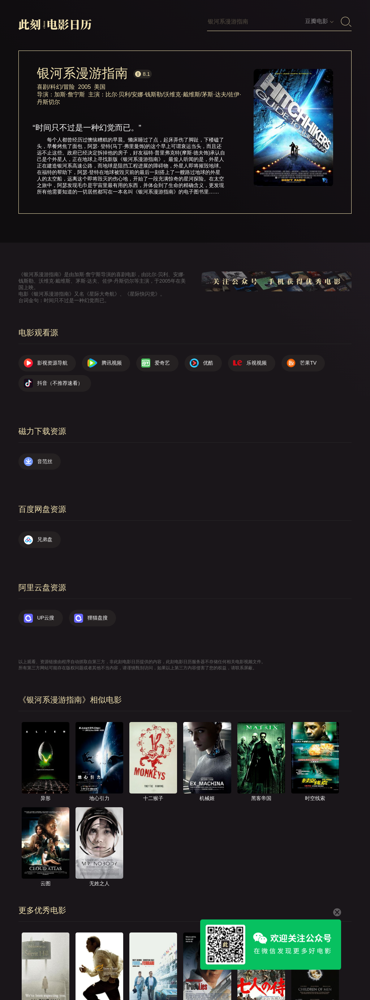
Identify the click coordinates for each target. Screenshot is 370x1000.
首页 (91, 972)
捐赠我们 (276, 972)
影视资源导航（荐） (48, 972)
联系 (141, 972)
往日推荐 (206, 972)
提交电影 (171, 972)
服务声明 (241, 972)
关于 (116, 972)
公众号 (308, 972)
